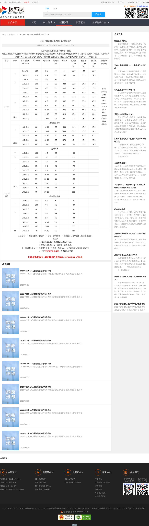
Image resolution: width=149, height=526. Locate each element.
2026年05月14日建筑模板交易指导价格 (35, 294)
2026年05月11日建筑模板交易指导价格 (35, 364)
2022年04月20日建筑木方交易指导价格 (129, 304)
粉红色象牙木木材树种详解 (124, 90)
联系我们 (141, 508)
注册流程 (98, 479)
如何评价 (98, 489)
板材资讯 (64, 22)
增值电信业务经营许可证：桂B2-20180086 (108, 508)
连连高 (104, 98)
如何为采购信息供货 (73, 482)
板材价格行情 (100, 22)
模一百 (104, 103)
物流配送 (80, 22)
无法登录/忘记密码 (102, 482)
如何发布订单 (70, 479)
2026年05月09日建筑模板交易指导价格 (35, 410)
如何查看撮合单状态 (43, 486)
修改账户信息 (100, 493)
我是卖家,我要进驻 (108, 2)
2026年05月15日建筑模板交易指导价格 (35, 271)
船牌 (104, 89)
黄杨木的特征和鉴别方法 (124, 114)
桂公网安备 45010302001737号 (74, 512)
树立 (104, 112)
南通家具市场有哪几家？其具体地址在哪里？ (130, 278)
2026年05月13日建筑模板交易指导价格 (35, 317)
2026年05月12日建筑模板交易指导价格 (35, 340)
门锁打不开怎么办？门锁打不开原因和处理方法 (130, 140)
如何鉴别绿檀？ (120, 163)
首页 (33, 22)
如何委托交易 (40, 482)
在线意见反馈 (100, 496)
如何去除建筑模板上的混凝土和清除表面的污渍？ (130, 235)
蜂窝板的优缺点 (120, 41)
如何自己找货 (40, 479)
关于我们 (120, 2)
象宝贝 (104, 92)
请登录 (26, 2)
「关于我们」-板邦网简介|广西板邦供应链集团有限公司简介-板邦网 (129, 186)
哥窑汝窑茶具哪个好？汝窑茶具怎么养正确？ (130, 66)
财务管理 (98, 486)
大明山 (104, 106)
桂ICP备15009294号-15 (79, 508)
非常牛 (104, 124)
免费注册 (35, 2)
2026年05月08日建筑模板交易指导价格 (35, 433)
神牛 (104, 101)
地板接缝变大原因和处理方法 (125, 255)
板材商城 (49, 22)
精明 (104, 109)
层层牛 (104, 115)
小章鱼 (104, 118)
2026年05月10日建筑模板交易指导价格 (35, 387)
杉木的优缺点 (119, 209)
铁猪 (104, 121)
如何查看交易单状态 (43, 489)
